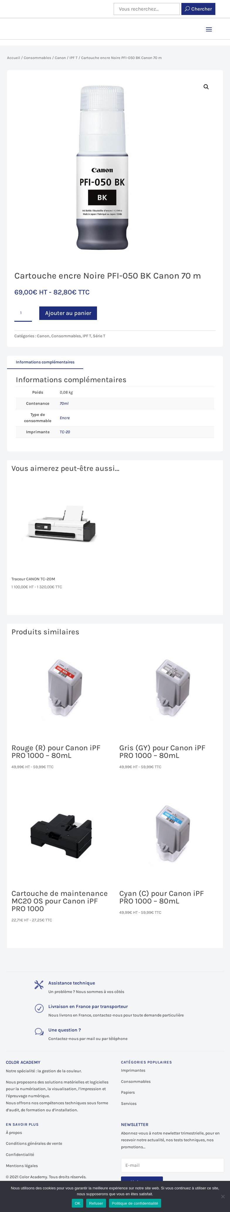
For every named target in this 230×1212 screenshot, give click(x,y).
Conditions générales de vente (34, 1143)
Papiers (128, 1092)
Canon (60, 57)
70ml (64, 403)
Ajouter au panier (68, 313)
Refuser (96, 1203)
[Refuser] (223, 1196)
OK (77, 1203)
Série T (99, 335)
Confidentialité (20, 1154)
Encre (65, 417)
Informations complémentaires (45, 362)
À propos (14, 1132)
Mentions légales (22, 1165)
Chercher (201, 9)
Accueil (13, 57)
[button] (206, 87)
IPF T (73, 57)
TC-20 (65, 431)
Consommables (37, 57)
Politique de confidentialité (135, 1203)
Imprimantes (133, 1070)
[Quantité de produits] (23, 313)
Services (129, 1103)
